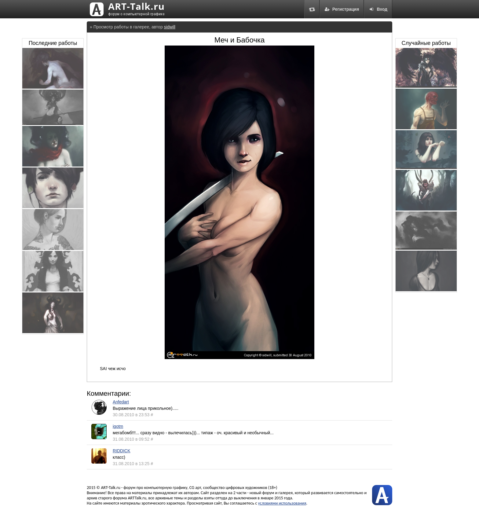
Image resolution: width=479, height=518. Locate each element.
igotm (118, 426)
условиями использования (282, 503)
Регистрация (341, 9)
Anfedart (121, 401)
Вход (378, 9)
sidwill (169, 26)
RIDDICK (121, 450)
